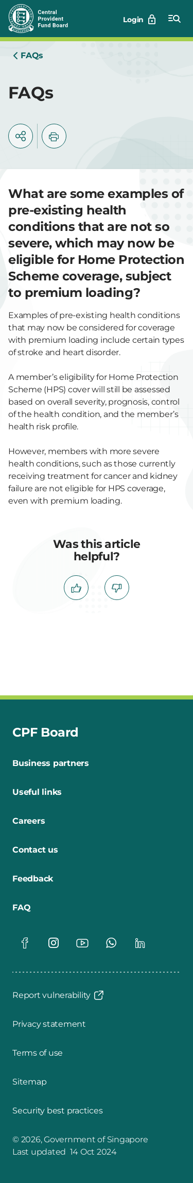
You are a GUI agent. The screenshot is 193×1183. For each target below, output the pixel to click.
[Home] (27, 55)
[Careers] (28, 821)
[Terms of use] (37, 1053)
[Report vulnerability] (58, 995)
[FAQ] (21, 908)
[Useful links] (37, 792)
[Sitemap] (29, 1082)
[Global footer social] (24, 942)
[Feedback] (32, 879)
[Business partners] (50, 763)
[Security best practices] (57, 1111)
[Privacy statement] (49, 1024)
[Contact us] (35, 850)
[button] (20, 136)
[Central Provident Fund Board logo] (44, 18)
